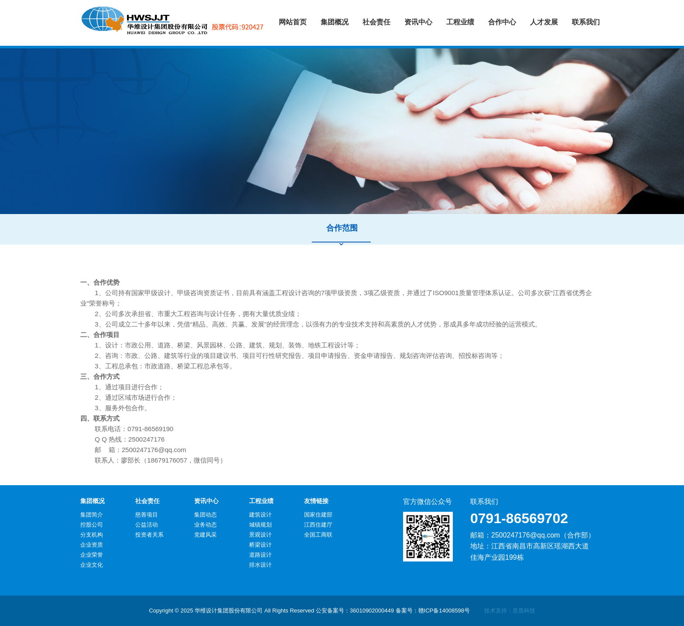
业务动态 (205, 524)
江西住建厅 (318, 524)
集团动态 (205, 514)
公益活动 (146, 524)
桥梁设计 (260, 544)
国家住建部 (318, 514)
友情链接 (316, 500)
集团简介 (91, 514)
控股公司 (91, 524)
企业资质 (91, 544)
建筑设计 (260, 514)
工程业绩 (261, 500)
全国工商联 (318, 534)
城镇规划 (260, 524)
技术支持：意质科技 (509, 610)
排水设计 (260, 564)
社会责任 (147, 500)
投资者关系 (149, 534)
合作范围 (342, 228)
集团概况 (92, 500)
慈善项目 (146, 514)
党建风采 (205, 534)
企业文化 (91, 564)
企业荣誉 (91, 554)
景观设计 (260, 534)
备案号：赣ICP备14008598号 (433, 610)
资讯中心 (206, 500)
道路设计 (260, 554)
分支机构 (91, 534)
